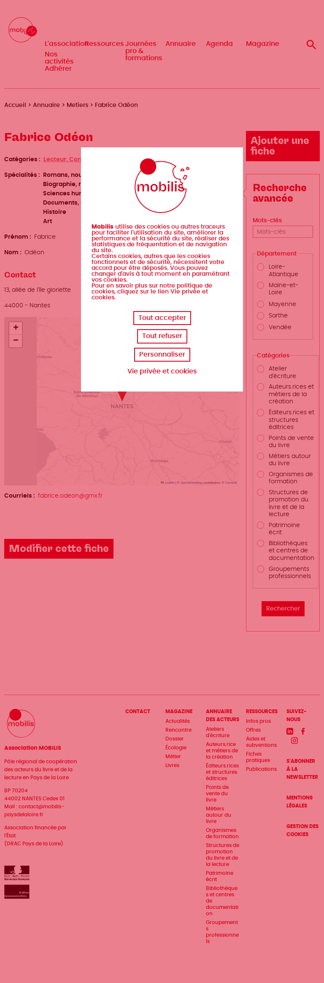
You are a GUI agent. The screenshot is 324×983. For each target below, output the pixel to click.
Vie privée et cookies (162, 371)
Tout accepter (162, 317)
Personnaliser (162, 354)
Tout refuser (162, 336)
